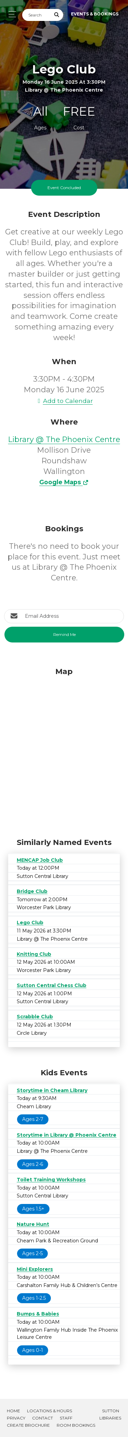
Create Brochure (28, 1425)
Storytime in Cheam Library (52, 1090)
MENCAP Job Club (40, 860)
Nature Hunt (33, 1224)
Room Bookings (76, 1425)
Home (13, 1410)
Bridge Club (32, 891)
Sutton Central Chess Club (51, 985)
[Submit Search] (57, 15)
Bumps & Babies (38, 1314)
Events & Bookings (94, 13)
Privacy (16, 1418)
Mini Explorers (35, 1269)
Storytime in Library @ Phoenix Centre (66, 1135)
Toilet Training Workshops (51, 1180)
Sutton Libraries (110, 1414)
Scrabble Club (35, 1016)
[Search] (36, 15)
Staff (66, 1418)
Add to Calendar (64, 400)
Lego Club (30, 922)
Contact (42, 1418)
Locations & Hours (49, 1410)
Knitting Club (34, 954)
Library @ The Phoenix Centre (64, 439)
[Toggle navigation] (10, 14)
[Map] (64, 751)
